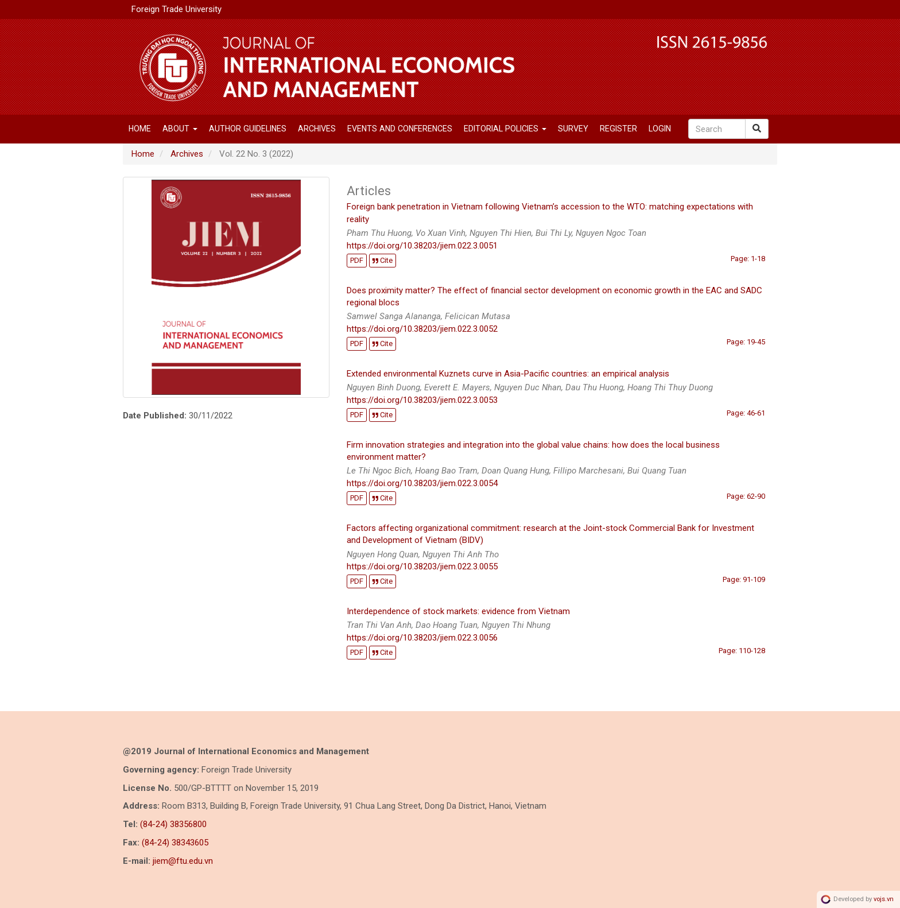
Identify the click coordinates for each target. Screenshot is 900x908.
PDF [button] (356, 260)
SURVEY (573, 128)
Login (660, 128)
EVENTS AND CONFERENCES (399, 128)
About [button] (179, 128)
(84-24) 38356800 (173, 824)
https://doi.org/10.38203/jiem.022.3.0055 (422, 566)
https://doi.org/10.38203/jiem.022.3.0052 (422, 329)
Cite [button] (383, 260)
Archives (317, 128)
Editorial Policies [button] (505, 128)
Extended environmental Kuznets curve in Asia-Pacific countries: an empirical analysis (508, 373)
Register (618, 128)
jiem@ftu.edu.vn (183, 861)
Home (140, 128)
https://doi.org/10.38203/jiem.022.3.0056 (422, 638)
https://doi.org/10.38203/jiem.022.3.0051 (422, 245)
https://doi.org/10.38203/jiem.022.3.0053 (422, 400)
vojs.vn (884, 899)
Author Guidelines (247, 128)
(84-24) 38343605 (175, 842)
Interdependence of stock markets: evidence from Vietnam (458, 611)
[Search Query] (717, 129)
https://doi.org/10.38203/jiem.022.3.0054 (422, 483)
